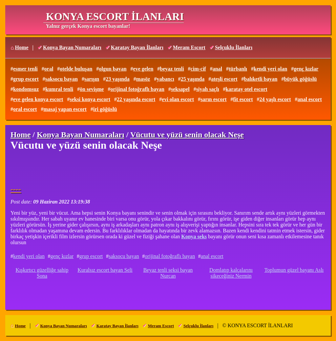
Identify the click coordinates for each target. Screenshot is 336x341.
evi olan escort (178, 99)
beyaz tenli (172, 69)
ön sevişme (92, 89)
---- (15, 189)
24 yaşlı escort (275, 99)
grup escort (26, 79)
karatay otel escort (246, 89)
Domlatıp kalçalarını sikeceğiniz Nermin (231, 273)
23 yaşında (117, 79)
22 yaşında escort (136, 99)
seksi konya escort (90, 99)
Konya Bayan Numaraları (72, 47)
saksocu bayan (61, 79)
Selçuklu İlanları (233, 47)
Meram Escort (189, 47)
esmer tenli (25, 69)
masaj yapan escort (65, 109)
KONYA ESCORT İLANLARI (115, 16)
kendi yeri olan (270, 69)
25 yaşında (192, 79)
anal (217, 69)
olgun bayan (112, 69)
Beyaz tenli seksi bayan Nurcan (168, 273)
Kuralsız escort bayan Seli (105, 270)
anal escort (310, 99)
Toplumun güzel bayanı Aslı (294, 270)
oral (48, 69)
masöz (143, 79)
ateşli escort (224, 79)
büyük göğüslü (300, 79)
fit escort (243, 99)
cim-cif (198, 69)
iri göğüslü (105, 109)
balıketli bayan (261, 79)
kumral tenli (59, 89)
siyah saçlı (207, 89)
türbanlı (238, 69)
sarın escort (213, 99)
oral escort (25, 109)
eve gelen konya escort (38, 99)
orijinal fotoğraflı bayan (137, 89)
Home (22, 47)
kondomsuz (26, 89)
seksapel (180, 89)
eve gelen (143, 69)
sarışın (91, 79)
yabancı (165, 79)
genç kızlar (306, 69)
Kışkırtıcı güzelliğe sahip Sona (42, 273)
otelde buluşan (76, 69)
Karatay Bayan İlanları (137, 47)
